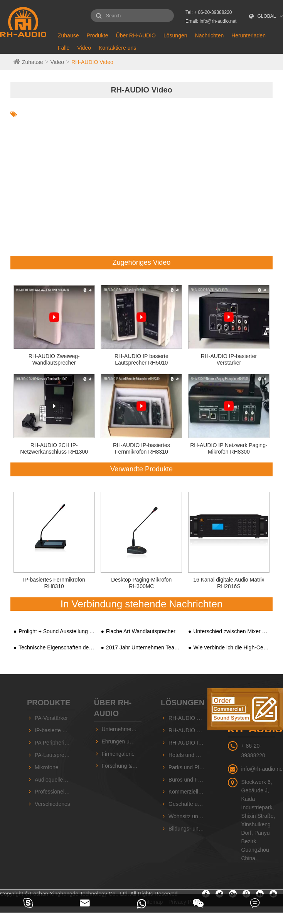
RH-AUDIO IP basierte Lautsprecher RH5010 (141, 359)
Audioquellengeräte (55, 780)
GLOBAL (267, 16)
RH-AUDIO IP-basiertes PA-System (188, 743)
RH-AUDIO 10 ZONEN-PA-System (188, 718)
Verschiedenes (52, 804)
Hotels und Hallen (188, 755)
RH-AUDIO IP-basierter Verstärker (229, 359)
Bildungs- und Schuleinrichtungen (188, 829)
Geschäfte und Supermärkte (188, 804)
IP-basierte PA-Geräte (55, 730)
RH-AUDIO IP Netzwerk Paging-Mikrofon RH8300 (228, 448)
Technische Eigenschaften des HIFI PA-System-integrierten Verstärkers (56, 647)
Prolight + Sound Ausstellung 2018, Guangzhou (56, 631)
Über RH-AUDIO (136, 35)
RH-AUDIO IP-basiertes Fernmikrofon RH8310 (141, 448)
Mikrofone (46, 767)
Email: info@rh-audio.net (210, 21)
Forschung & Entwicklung (122, 766)
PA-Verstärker (51, 718)
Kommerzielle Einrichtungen (188, 792)
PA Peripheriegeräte (55, 743)
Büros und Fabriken (188, 780)
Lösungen (175, 35)
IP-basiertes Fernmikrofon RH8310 (54, 583)
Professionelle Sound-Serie (55, 792)
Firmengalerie (118, 754)
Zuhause (68, 35)
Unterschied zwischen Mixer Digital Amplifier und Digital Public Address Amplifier (231, 631)
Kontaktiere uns (117, 48)
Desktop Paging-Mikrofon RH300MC (141, 583)
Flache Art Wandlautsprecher (140, 631)
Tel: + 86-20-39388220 (208, 12)
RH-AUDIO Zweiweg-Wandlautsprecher (54, 359)
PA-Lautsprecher (55, 755)
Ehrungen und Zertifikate (122, 741)
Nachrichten (209, 35)
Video (84, 48)
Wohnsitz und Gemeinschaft (188, 816)
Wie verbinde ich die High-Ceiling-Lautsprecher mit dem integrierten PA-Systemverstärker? (231, 647)
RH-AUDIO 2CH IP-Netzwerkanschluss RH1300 (54, 448)
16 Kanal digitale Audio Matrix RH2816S (228, 583)
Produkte (97, 35)
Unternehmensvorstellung (122, 729)
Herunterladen (248, 35)
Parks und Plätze (188, 767)
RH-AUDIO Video (92, 62)
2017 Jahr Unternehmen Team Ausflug (144, 647)
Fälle (63, 48)
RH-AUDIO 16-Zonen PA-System (188, 730)
